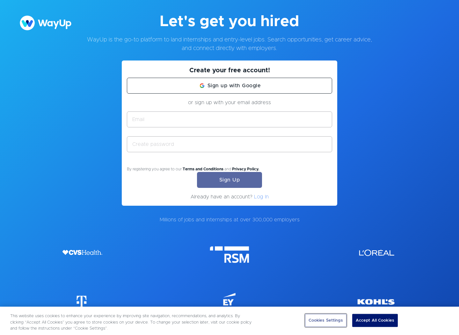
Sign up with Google (234, 85)
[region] (229, 321)
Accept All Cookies (375, 320)
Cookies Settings (326, 320)
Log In (261, 196)
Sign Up (229, 179)
